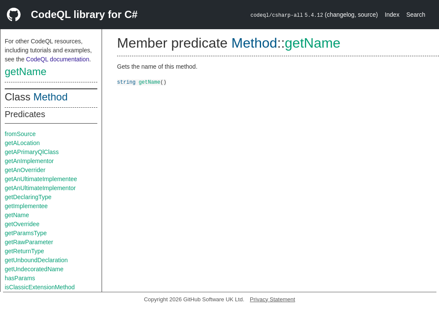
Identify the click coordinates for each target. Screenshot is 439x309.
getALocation (22, 142)
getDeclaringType (28, 197)
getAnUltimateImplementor (40, 188)
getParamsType (26, 233)
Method (50, 97)
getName (25, 71)
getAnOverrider (25, 170)
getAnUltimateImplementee (41, 179)
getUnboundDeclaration (36, 260)
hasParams (20, 278)
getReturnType (24, 251)
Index (392, 14)
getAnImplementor (29, 161)
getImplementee (26, 206)
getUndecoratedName (34, 269)
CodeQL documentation (57, 59)
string (126, 81)
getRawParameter (29, 242)
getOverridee (22, 224)
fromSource (20, 133)
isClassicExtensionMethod (40, 287)
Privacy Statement (272, 299)
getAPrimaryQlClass (32, 151)
